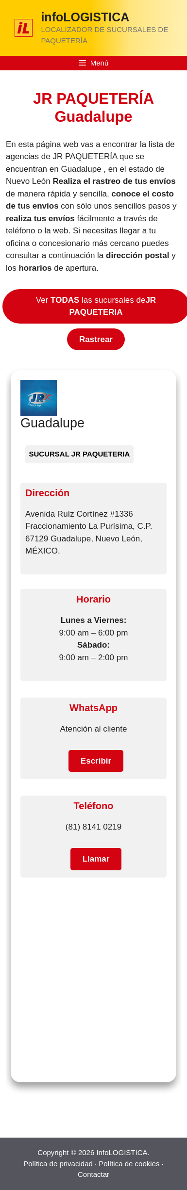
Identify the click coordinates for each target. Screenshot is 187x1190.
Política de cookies (129, 1163)
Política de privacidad (58, 1163)
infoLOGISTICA (85, 17)
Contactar (93, 1174)
